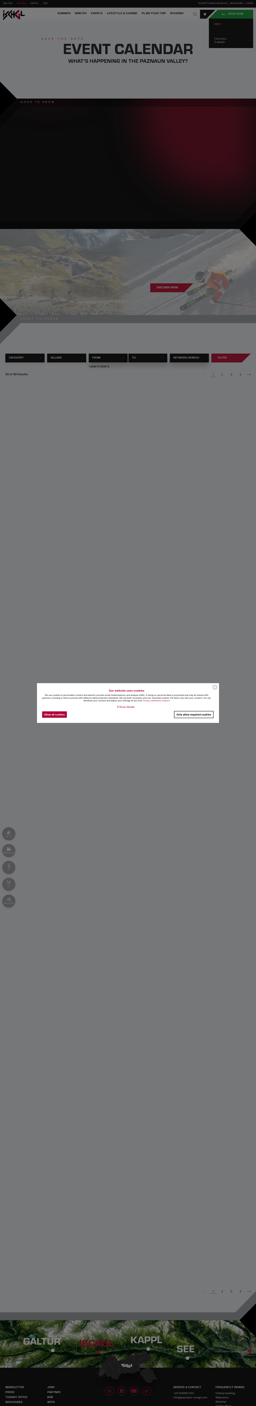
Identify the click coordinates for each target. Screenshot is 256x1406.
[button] (126, 707)
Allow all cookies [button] (54, 714)
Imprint (166, 700)
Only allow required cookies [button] (194, 714)
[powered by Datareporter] (215, 689)
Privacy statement (152, 700)
